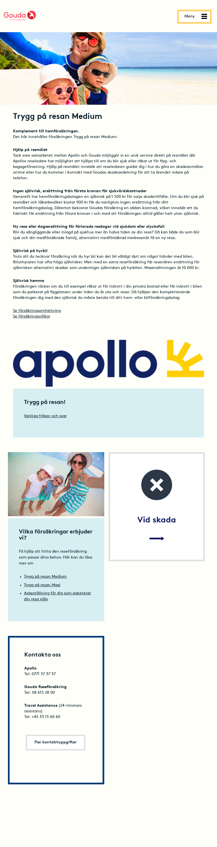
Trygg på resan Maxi (42, 585)
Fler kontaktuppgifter (55, 742)
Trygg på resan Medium (45, 577)
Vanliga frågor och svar (45, 416)
